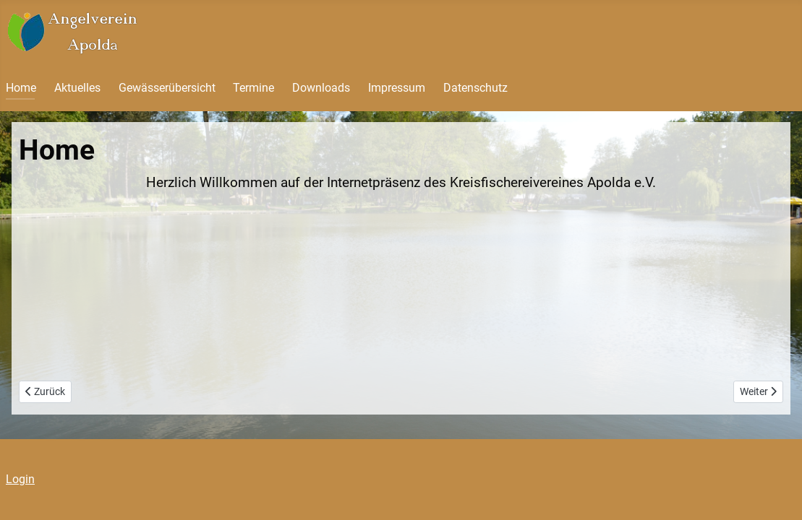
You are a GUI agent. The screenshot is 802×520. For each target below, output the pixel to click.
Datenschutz (475, 88)
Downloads (321, 88)
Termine (253, 88)
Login (20, 479)
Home (21, 88)
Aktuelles (77, 88)
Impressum (396, 88)
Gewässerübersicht (167, 88)
